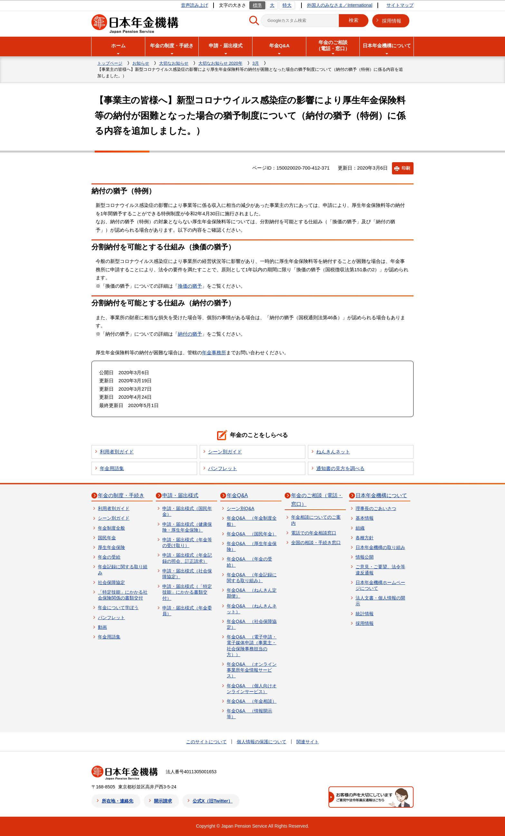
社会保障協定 (111, 582)
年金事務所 (214, 352)
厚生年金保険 (111, 547)
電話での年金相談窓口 (313, 532)
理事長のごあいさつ (376, 508)
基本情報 (365, 518)
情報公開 (365, 557)
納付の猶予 (190, 334)
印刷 (406, 168)
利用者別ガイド (117, 451)
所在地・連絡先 (117, 800)
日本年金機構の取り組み (380, 547)
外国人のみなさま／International (339, 5)
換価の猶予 (190, 286)
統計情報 (365, 613)
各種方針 (365, 537)
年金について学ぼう (118, 607)
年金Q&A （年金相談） (252, 701)
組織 (360, 528)
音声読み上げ (194, 5)
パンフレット (222, 468)
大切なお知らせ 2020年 (220, 63)
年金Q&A (237, 495)
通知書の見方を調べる (340, 468)
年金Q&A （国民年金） (252, 533)
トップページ (109, 63)
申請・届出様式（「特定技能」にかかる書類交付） (187, 592)
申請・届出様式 (180, 495)
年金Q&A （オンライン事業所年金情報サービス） (252, 670)
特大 (286, 5)
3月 (255, 63)
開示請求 (163, 800)
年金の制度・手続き (121, 495)
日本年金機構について (381, 495)
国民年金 (107, 537)
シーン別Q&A (240, 508)
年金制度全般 (111, 528)
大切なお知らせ (173, 63)
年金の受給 (109, 557)
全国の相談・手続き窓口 (316, 542)
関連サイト (307, 741)
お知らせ (140, 63)
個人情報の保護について (261, 741)
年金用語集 (112, 468)
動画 (102, 627)
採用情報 (391, 20)
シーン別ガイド (225, 451)
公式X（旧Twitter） (213, 800)
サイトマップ (400, 5)
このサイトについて (206, 741)
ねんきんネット (333, 451)
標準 (257, 5)
